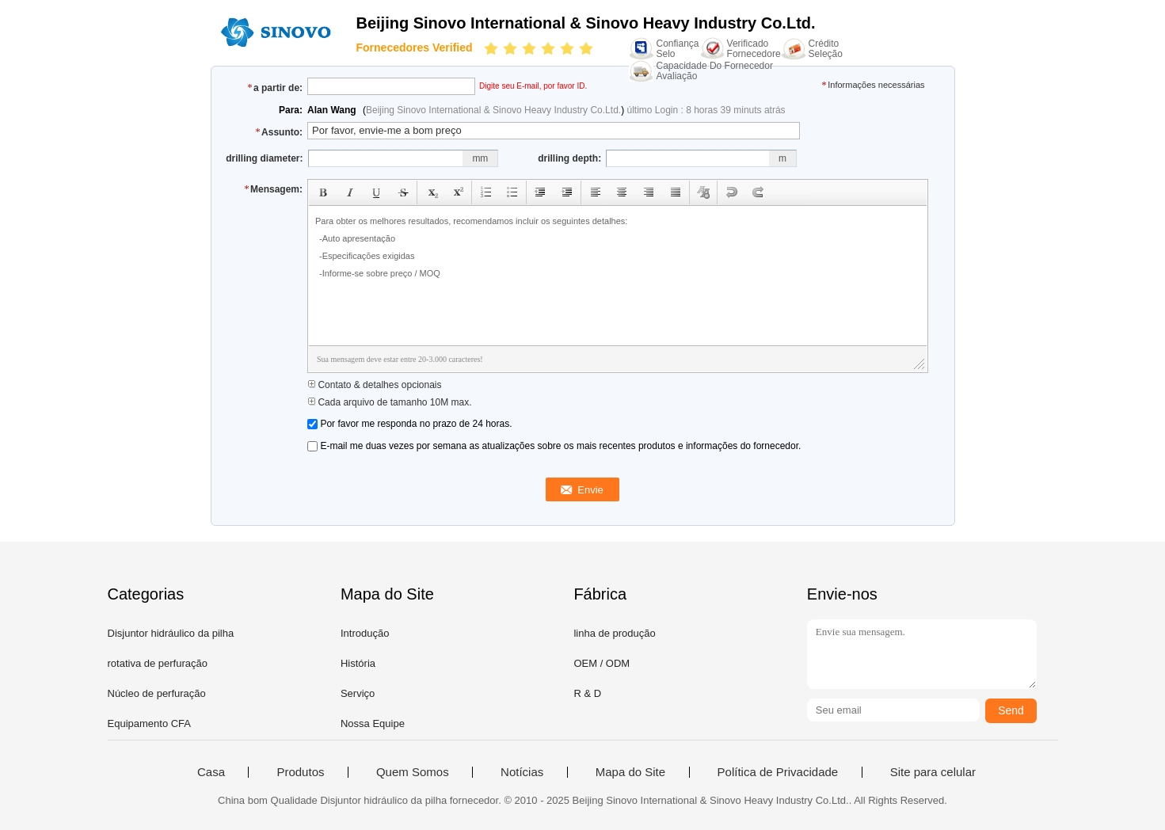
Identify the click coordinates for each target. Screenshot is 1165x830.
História (358, 663)
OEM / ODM (601, 663)
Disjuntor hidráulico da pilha (171, 633)
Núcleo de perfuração (157, 693)
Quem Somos (412, 772)
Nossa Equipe (373, 723)
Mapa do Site (630, 772)
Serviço (358, 693)
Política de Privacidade (778, 772)
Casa (211, 772)
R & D (587, 693)
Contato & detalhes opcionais (374, 384)
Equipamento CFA (150, 723)
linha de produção (614, 633)
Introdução (365, 633)
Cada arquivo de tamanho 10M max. (389, 402)
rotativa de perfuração (157, 663)
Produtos (300, 772)
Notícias (522, 772)
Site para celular (933, 772)
